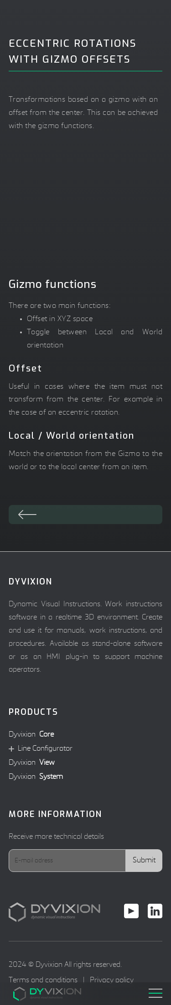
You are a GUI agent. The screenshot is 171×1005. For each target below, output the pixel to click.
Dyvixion (31, 735)
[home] (31, 994)
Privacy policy (112, 980)
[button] (155, 990)
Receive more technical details (56, 837)
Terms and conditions (43, 980)
